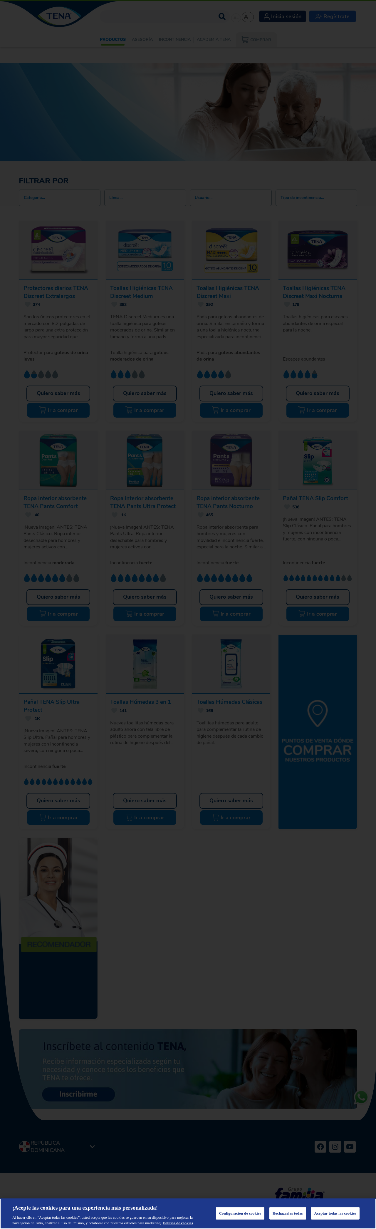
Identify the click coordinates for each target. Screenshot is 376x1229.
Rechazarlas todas (288, 1213)
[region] (188, 1213)
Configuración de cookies (240, 1213)
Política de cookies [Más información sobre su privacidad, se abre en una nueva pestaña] (178, 1223)
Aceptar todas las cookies (335, 1213)
